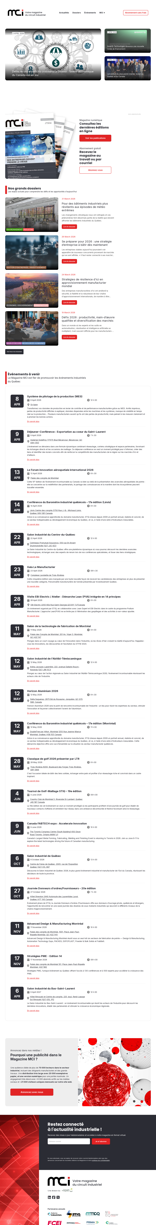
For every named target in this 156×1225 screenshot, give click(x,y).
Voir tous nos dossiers (14, 351)
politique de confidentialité (101, 1160)
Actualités (64, 13)
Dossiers (76, 13)
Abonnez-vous (95, 170)
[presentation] (64, 1151)
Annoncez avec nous (32, 1092)
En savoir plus (33, 421)
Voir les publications (95, 138)
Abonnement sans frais (135, 13)
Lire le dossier (69, 227)
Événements (90, 13)
